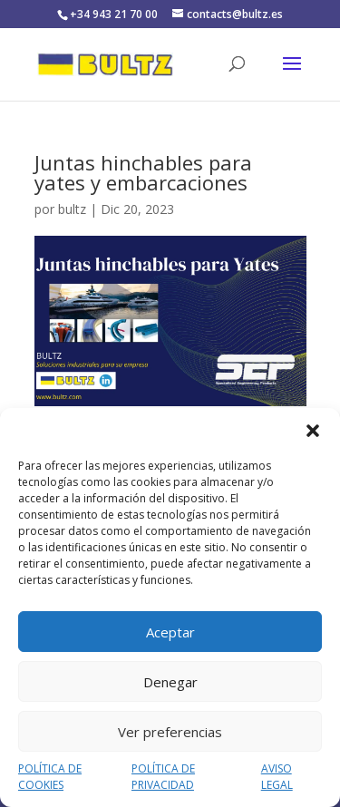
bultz (72, 209)
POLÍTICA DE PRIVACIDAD (163, 776)
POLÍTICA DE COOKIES (50, 776)
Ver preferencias (170, 732)
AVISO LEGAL (277, 776)
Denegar (170, 682)
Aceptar (170, 632)
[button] (313, 431)
